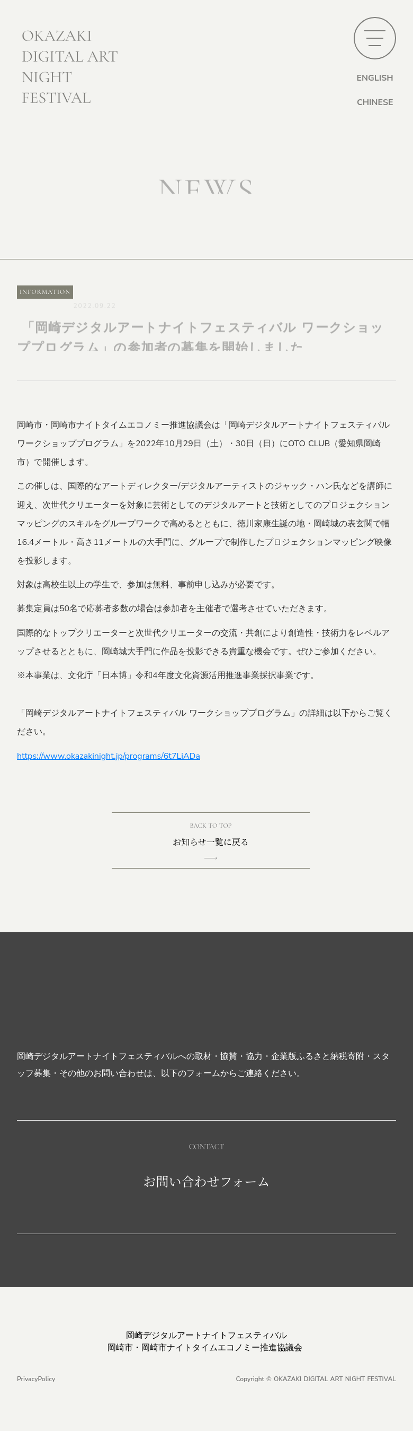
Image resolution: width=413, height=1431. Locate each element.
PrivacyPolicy (36, 1379)
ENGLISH (374, 78)
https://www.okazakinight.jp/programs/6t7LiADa (108, 756)
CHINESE (375, 102)
